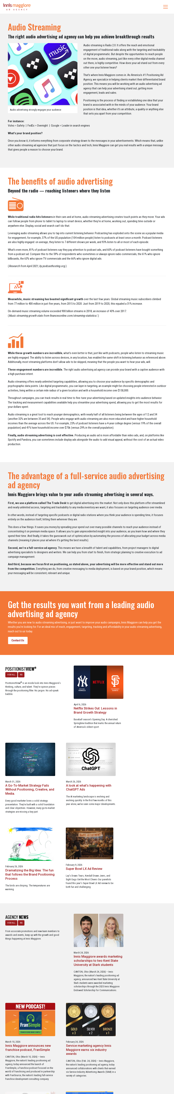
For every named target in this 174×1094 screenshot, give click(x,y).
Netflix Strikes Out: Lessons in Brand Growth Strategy (85, 709)
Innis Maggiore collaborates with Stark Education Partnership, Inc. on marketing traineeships (85, 975)
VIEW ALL (11, 674)
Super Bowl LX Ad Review (139, 790)
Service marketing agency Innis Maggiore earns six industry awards (27, 973)
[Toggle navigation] (165, 7)
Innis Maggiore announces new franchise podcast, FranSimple (144, 879)
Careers (68, 1074)
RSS (21, 674)
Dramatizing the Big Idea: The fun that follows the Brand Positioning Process (84, 794)
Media (79, 1074)
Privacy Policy (103, 1074)
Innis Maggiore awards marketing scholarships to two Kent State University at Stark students (85, 883)
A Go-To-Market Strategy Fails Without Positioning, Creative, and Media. (143, 711)
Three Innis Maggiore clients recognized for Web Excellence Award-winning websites (144, 973)
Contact (89, 1074)
